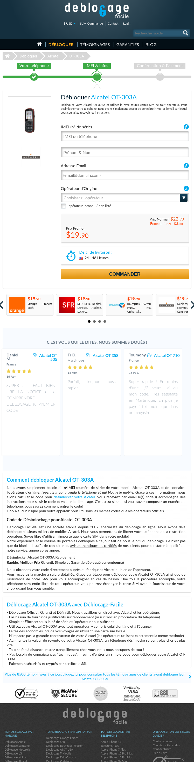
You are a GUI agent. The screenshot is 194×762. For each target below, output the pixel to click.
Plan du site (160, 718)
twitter (177, 756)
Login (126, 23)
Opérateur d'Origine (79, 188)
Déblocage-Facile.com (97, 682)
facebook (167, 756)
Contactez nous (162, 707)
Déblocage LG (13, 719)
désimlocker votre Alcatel (74, 462)
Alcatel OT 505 (53, 357)
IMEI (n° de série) (76, 126)
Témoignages (95, 44)
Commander (125, 274)
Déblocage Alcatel (15, 727)
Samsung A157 (110, 711)
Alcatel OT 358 (110, 355)
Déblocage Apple (15, 707)
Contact (113, 23)
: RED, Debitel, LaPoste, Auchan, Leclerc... (89, 307)
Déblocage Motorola (17, 715)
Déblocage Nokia (15, 723)
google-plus (187, 756)
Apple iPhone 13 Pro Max (117, 723)
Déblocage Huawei (16, 734)
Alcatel (53, 56)
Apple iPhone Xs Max (114, 727)
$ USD (68, 23)
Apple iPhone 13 (111, 734)
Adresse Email (73, 165)
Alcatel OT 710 (172, 355)
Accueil (39, 44)
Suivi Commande (91, 23)
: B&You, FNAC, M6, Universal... (139, 307)
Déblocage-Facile (97, 10)
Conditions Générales (166, 711)
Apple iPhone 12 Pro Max (117, 719)
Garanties (127, 44)
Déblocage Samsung (17, 711)
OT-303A (76, 56)
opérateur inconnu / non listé (89, 206)
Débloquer (60, 44)
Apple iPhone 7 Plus (113, 715)
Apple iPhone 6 (110, 730)
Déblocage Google (15, 730)
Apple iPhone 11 (111, 707)
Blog (151, 44)
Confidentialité (162, 714)
